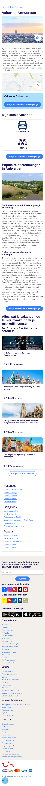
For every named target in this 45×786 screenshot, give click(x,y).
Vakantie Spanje (10, 495)
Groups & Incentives (9, 663)
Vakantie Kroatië (11, 535)
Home (4, 7)
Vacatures (5, 729)
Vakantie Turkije (10, 492)
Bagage (4, 677)
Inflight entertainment (10, 696)
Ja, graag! (22, 579)
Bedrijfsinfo (6, 727)
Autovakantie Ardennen (14, 526)
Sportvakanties (7, 636)
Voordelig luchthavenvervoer (12, 693)
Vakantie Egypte (10, 498)
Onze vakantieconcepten (11, 644)
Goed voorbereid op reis (10, 690)
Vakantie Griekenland (13, 489)
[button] (22, 82)
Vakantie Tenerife (11, 547)
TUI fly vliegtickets (8, 660)
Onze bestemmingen (9, 652)
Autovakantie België (12, 517)
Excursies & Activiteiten (10, 679)
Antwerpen (19, 7)
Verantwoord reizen (9, 737)
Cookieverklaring (8, 740)
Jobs (25, 776)
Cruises (4, 657)
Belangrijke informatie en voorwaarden (16, 704)
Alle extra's (6, 688)
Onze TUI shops (7, 748)
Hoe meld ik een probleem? (12, 756)
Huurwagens (6, 685)
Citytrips (5, 627)
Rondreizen (6, 649)
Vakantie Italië (10, 501)
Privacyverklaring (8, 743)
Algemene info (18, 776)
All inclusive (6, 655)
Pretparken (6, 633)
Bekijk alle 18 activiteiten (22, 474)
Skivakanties (6, 638)
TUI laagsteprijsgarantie (10, 754)
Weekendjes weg (8, 630)
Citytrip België (10, 514)
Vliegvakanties (7, 641)
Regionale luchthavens (10, 646)
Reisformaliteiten (8, 710)
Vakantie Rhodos (11, 538)
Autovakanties (7, 625)
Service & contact (8, 724)
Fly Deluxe (5, 682)
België (10, 7)
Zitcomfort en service (9, 674)
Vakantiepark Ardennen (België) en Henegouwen (18, 521)
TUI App (5, 732)
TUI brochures (7, 735)
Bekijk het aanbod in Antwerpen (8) (22, 105)
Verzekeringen (7, 707)
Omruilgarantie (7, 715)
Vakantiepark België (12, 511)
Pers (29, 776)
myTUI (4, 713)
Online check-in (7, 671)
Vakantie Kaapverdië (12, 541)
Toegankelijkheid (8, 746)
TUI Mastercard (7, 751)
